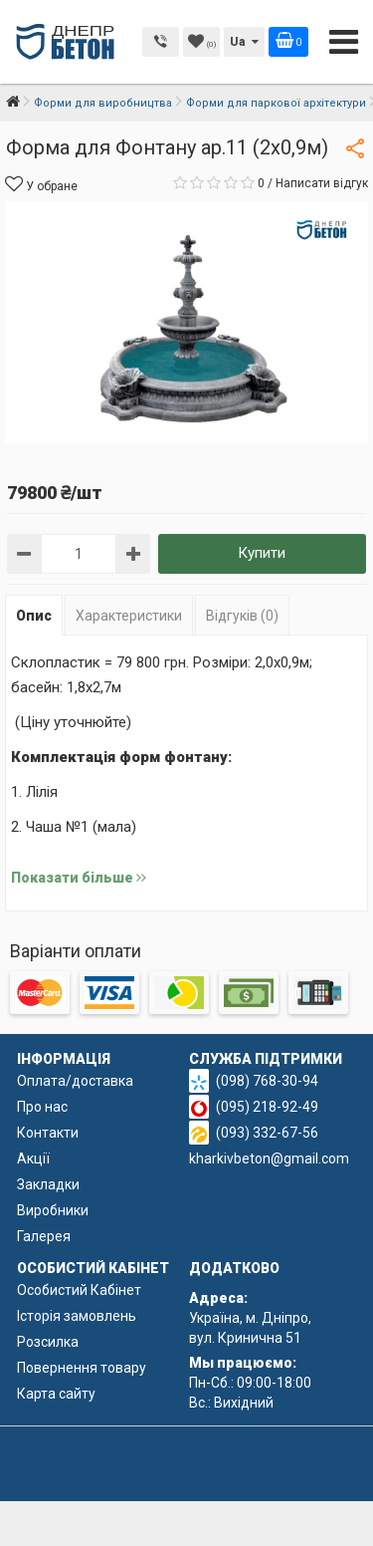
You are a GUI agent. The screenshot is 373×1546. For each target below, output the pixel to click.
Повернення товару (81, 1368)
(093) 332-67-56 (267, 1133)
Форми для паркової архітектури (276, 103)
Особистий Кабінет (79, 1290)
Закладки (48, 1184)
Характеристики (129, 616)
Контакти (48, 1133)
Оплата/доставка (75, 1081)
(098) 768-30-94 (267, 1081)
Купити (261, 553)
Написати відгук (322, 183)
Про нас (42, 1107)
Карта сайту (56, 1394)
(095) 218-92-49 (267, 1107)
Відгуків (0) (242, 616)
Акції (33, 1158)
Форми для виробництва (103, 103)
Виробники (53, 1210)
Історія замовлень (76, 1316)
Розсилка (48, 1342)
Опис (34, 616)
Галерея (44, 1236)
